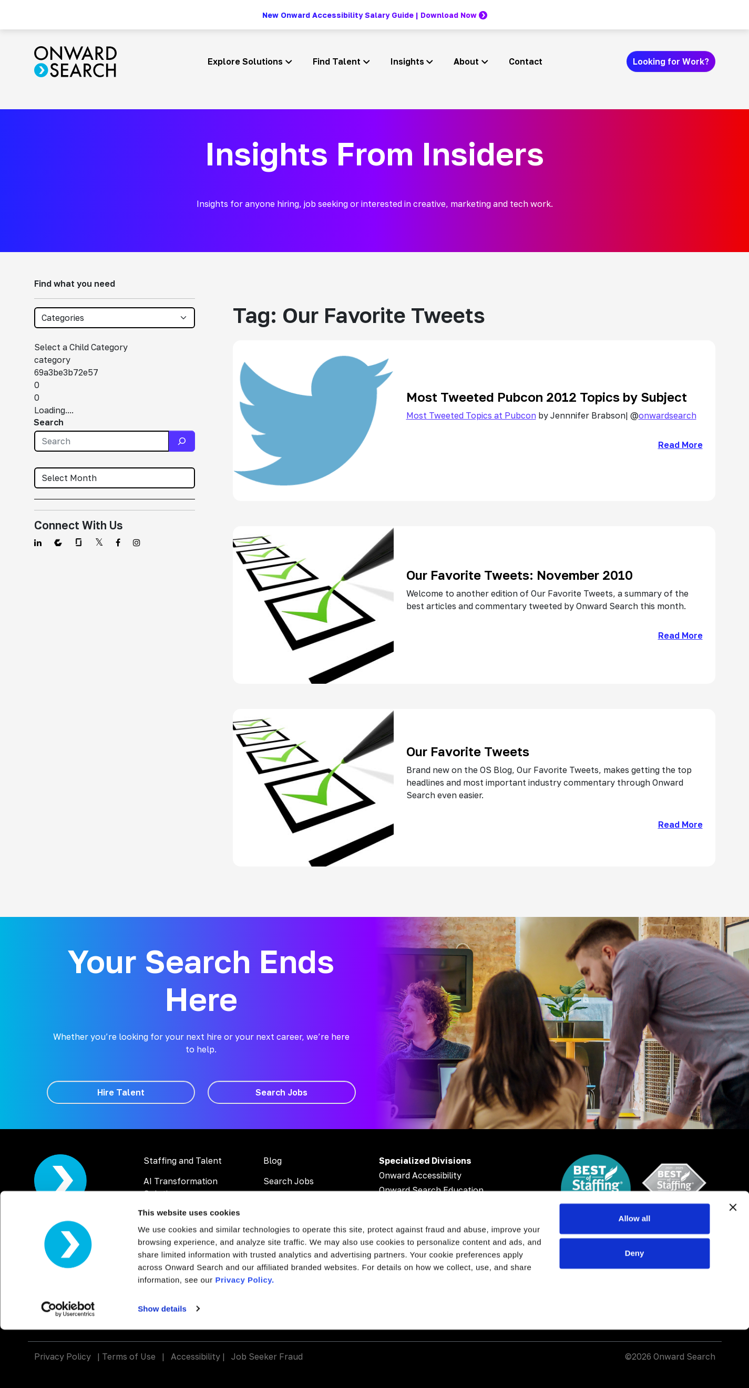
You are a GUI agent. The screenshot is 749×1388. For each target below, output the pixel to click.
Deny (634, 1311)
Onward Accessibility (420, 1175)
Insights (407, 61)
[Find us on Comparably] (58, 542)
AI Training (164, 1247)
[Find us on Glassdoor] (79, 542)
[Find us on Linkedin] (38, 542)
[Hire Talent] (121, 1092)
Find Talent (337, 61)
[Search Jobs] (282, 1092)
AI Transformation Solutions (180, 1187)
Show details (162, 1367)
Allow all (635, 1277)
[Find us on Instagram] (136, 542)
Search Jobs (288, 1181)
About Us (282, 1222)
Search (49, 422)
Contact (525, 61)
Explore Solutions (245, 61)
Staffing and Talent (182, 1160)
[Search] (182, 441)
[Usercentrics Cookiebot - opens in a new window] (68, 1367)
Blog (272, 1160)
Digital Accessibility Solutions (181, 1220)
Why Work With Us (300, 1201)
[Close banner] (732, 1266)
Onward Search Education (431, 1190)
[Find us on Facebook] (118, 542)
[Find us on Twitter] (99, 542)
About (466, 61)
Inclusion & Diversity (303, 1242)
